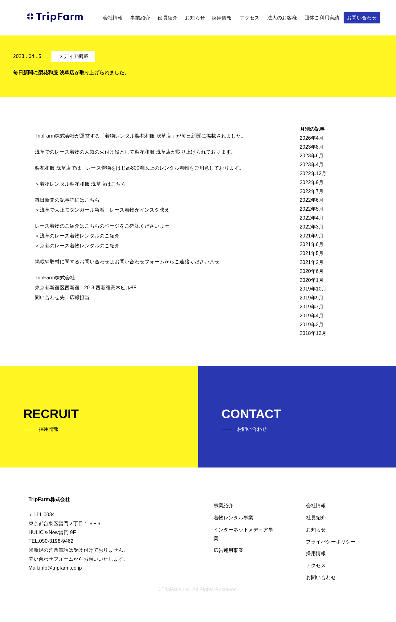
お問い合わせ (362, 17)
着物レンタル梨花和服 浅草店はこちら (83, 184)
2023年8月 (312, 147)
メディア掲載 (73, 56)
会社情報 (113, 17)
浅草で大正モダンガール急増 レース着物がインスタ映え (104, 209)
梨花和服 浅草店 (153, 151)
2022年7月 (312, 191)
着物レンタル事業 (234, 517)
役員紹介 (167, 17)
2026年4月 (312, 138)
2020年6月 (312, 271)
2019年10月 (313, 288)
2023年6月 (312, 155)
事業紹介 (140, 17)
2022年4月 (312, 217)
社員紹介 (316, 517)
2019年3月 (312, 324)
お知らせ (195, 17)
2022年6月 (312, 200)
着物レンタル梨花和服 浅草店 (138, 135)
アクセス (250, 17)
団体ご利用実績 (321, 17)
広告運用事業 (228, 550)
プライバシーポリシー (331, 541)
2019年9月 (312, 297)
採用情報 (222, 18)
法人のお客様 (282, 17)
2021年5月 (312, 253)
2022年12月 (313, 173)
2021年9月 (312, 235)
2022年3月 (312, 226)
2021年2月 (312, 262)
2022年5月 (312, 209)
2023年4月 (312, 164)
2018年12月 (313, 333)
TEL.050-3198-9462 (51, 541)
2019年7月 (312, 306)
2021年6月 (312, 244)
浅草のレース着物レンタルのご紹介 (80, 235)
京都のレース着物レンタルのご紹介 (80, 245)
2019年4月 (312, 315)
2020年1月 (312, 280)
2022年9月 (312, 182)
